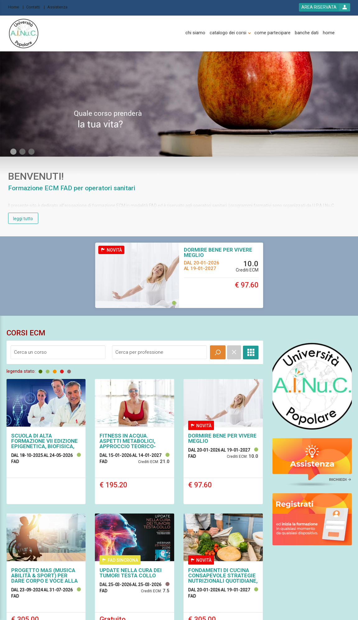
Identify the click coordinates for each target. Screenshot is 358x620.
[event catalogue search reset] (234, 352)
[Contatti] (35, 6)
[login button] (324, 7)
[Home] (16, 6)
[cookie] (235, 571)
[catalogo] (164, 571)
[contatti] (144, 571)
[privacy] (183, 571)
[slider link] (312, 386)
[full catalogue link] (250, 352)
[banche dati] (306, 33)
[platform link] (23, 33)
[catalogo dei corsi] (228, 33)
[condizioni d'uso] (209, 571)
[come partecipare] (272, 33)
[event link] (46, 441)
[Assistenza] (59, 6)
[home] (329, 33)
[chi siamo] (195, 33)
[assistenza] (122, 571)
